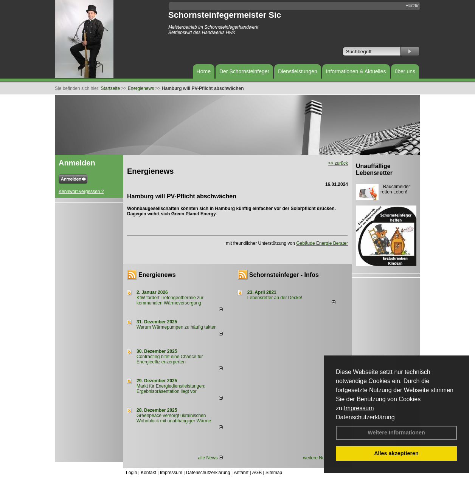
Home (204, 71)
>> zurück (338, 163)
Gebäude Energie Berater (322, 243)
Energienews (157, 275)
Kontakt (148, 472)
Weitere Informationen (396, 433)
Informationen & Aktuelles (356, 71)
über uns (405, 71)
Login (131, 472)
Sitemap (273, 472)
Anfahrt (241, 472)
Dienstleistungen (297, 71)
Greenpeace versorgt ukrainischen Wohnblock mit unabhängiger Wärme (174, 418)
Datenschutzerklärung (365, 417)
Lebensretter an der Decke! (274, 297)
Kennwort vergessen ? (81, 191)
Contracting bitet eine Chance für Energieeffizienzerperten (170, 359)
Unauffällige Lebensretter (374, 169)
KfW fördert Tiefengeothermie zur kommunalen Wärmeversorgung (170, 300)
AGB (257, 472)
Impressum (359, 408)
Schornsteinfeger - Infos (284, 275)
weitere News (319, 457)
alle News (210, 457)
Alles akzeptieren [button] (396, 453)
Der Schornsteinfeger (244, 71)
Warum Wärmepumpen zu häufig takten (177, 327)
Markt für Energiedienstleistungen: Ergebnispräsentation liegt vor (171, 388)
